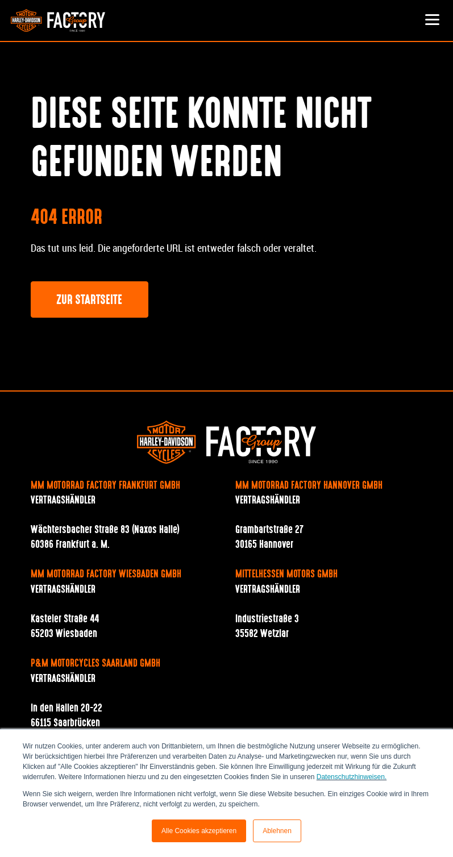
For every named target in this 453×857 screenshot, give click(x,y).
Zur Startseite (89, 300)
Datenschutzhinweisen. (351, 777)
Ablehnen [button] (277, 831)
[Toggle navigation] (432, 20)
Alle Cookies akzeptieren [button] (198, 831)
